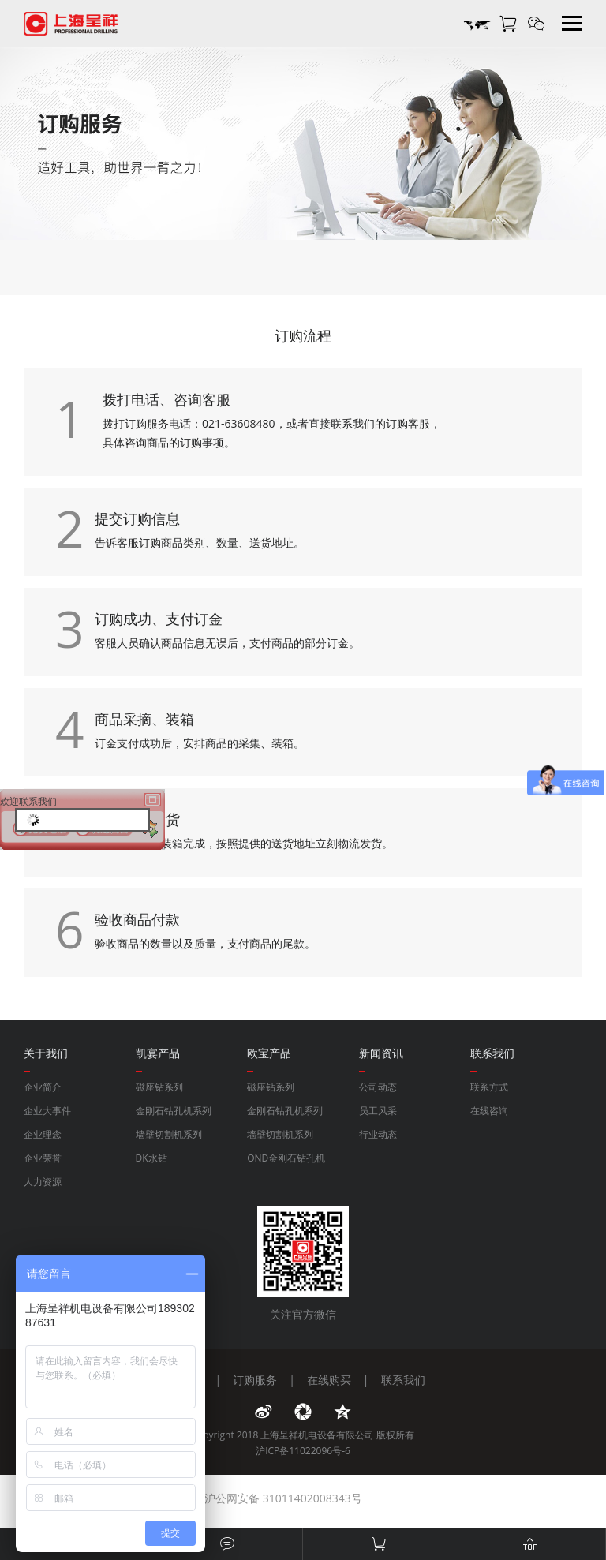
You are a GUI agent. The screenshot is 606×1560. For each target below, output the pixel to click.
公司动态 (378, 1087)
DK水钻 (151, 1158)
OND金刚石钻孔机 (286, 1158)
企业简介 (43, 1087)
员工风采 (378, 1110)
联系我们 (403, 1379)
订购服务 (255, 1379)
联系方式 (489, 1087)
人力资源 (43, 1181)
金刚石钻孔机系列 (173, 1110)
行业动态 (378, 1134)
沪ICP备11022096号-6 (303, 1450)
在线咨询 (489, 1110)
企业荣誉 (43, 1158)
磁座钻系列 (159, 1087)
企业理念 (43, 1134)
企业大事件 (47, 1110)
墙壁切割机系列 (169, 1134)
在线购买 (329, 1379)
